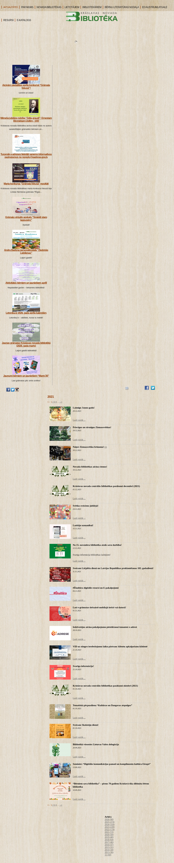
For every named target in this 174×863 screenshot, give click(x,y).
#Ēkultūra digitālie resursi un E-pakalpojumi (96, 588)
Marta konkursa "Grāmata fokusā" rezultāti (26, 183)
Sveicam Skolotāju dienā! (86, 725)
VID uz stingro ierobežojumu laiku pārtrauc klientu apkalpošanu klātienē (110, 646)
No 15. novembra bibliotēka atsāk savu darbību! (97, 545)
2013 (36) (109, 852)
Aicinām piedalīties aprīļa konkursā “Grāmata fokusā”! (26, 86)
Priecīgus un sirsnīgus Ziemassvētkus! (92, 427)
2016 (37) (109, 845)
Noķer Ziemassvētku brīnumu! (88, 447)
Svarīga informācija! (83, 666)
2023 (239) (110, 827)
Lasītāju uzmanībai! (83, 525)
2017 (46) (109, 842)
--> (60, 402)
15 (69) (108, 855)
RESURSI (7, 20)
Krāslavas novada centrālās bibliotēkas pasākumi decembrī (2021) (106, 486)
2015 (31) (109, 847)
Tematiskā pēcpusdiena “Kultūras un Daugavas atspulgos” (102, 705)
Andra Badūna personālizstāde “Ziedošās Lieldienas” (26, 251)
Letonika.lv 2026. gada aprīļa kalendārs (26, 313)
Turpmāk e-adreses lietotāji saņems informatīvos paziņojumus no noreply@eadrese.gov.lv (26, 155)
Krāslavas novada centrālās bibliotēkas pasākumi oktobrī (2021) (105, 685)
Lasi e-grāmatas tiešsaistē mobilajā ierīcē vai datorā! (99, 607)
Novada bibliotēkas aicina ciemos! (90, 466)
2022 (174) (110, 829)
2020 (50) (109, 834)
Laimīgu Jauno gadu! (84, 407)
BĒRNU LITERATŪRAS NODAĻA (121, 7)
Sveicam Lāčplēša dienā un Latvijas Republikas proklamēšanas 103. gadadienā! (113, 568)
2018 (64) (109, 839)
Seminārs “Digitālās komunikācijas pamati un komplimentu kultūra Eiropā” (112, 764)
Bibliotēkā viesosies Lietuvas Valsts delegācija (96, 744)
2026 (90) (109, 819)
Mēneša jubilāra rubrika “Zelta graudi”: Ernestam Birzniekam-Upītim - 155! (26, 119)
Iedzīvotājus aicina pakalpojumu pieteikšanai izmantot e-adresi (105, 627)
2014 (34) (109, 850)
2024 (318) (110, 824)
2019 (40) (109, 837)
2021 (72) (109, 832)
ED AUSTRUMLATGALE (153, 7)
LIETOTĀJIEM (71, 7)
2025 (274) (110, 822)
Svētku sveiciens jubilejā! (85, 505)
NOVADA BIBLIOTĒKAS (48, 7)
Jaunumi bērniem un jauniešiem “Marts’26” (26, 375)
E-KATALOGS (23, 20)
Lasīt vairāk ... (79, 420)
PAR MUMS (26, 7)
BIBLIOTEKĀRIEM (91, 7)
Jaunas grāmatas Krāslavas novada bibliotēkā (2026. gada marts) (26, 344)
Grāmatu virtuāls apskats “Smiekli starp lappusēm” (26, 218)
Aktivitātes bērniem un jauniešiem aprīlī (26, 282)
